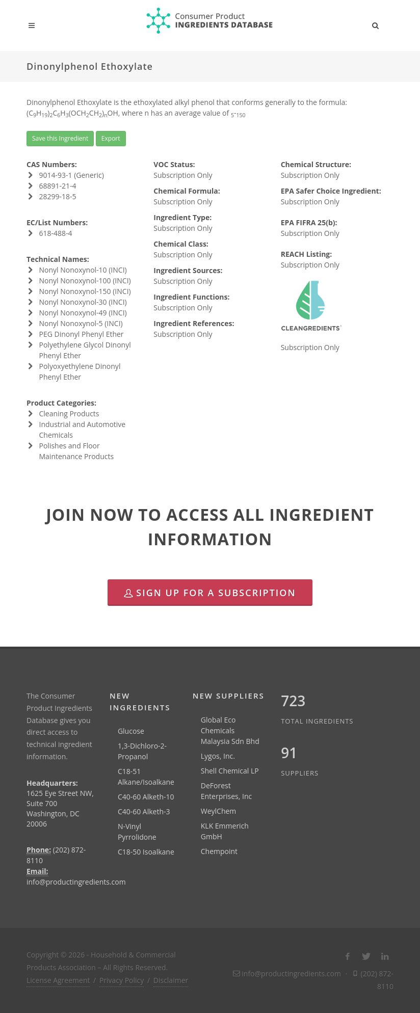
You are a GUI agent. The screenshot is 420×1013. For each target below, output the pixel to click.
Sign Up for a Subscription (210, 593)
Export (110, 138)
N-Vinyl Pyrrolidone (137, 831)
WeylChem (219, 811)
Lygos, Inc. (218, 756)
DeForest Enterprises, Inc (226, 791)
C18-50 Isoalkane (146, 852)
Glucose (131, 731)
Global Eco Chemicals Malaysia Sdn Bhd (230, 730)
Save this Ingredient (60, 138)
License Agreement (58, 980)
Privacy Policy (121, 980)
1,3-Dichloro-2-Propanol (142, 751)
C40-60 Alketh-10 (146, 797)
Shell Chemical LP (230, 771)
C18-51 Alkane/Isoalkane (146, 776)
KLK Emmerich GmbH (225, 831)
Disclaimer (170, 980)
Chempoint (219, 851)
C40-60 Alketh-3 (144, 811)
